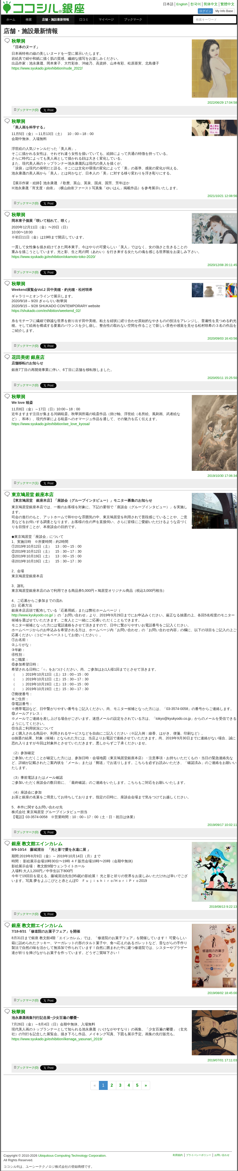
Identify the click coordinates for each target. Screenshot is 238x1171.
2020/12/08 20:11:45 (222, 265)
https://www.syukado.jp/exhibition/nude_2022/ (47, 68)
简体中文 (211, 4)
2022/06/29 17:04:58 (222, 102)
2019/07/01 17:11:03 (222, 1060)
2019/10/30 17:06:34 (222, 476)
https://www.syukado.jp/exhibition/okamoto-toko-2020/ (53, 257)
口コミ (83, 19)
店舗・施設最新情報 (55, 19)
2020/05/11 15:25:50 (222, 378)
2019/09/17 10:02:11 (222, 825)
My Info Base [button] (224, 11)
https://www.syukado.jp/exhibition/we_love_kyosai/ (51, 424)
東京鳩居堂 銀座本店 (32, 494)
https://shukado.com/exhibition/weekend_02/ (46, 311)
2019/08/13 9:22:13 (223, 906)
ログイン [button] (205, 11)
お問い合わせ (221, 1155)
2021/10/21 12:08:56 (222, 196)
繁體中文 (227, 4)
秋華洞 (18, 41)
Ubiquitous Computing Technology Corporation (72, 1155)
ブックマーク (133, 19)
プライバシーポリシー (198, 1155)
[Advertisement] (119, 1123)
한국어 (195, 4)
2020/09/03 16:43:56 (222, 338)
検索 (29, 19)
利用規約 (178, 1155)
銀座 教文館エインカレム (37, 843)
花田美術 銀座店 (28, 357)
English (182, 4)
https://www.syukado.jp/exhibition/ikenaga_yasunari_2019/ (57, 1039)
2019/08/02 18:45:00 (222, 993)
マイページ (106, 19)
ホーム (10, 19)
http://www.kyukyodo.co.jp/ (32, 615)
